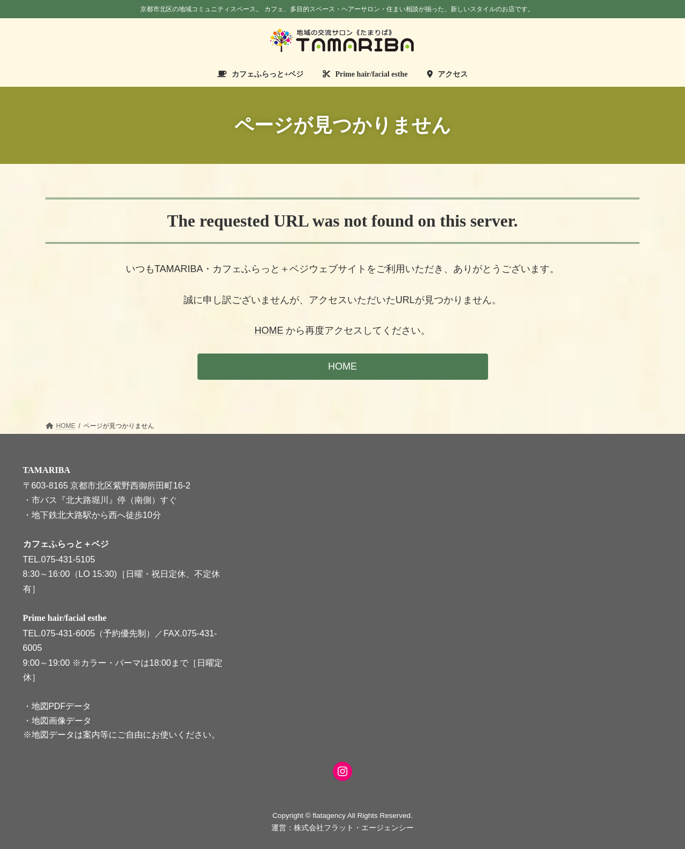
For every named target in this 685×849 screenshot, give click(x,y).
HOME (268, 330)
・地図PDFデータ (57, 706)
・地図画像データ (57, 720)
